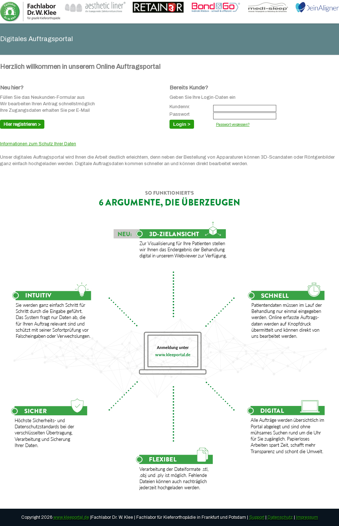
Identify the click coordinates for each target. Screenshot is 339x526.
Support (256, 517)
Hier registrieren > (22, 124)
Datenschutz (280, 517)
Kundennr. (180, 107)
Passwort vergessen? (233, 125)
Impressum (307, 517)
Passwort (180, 114)
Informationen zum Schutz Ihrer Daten (38, 143)
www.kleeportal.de (71, 517)
